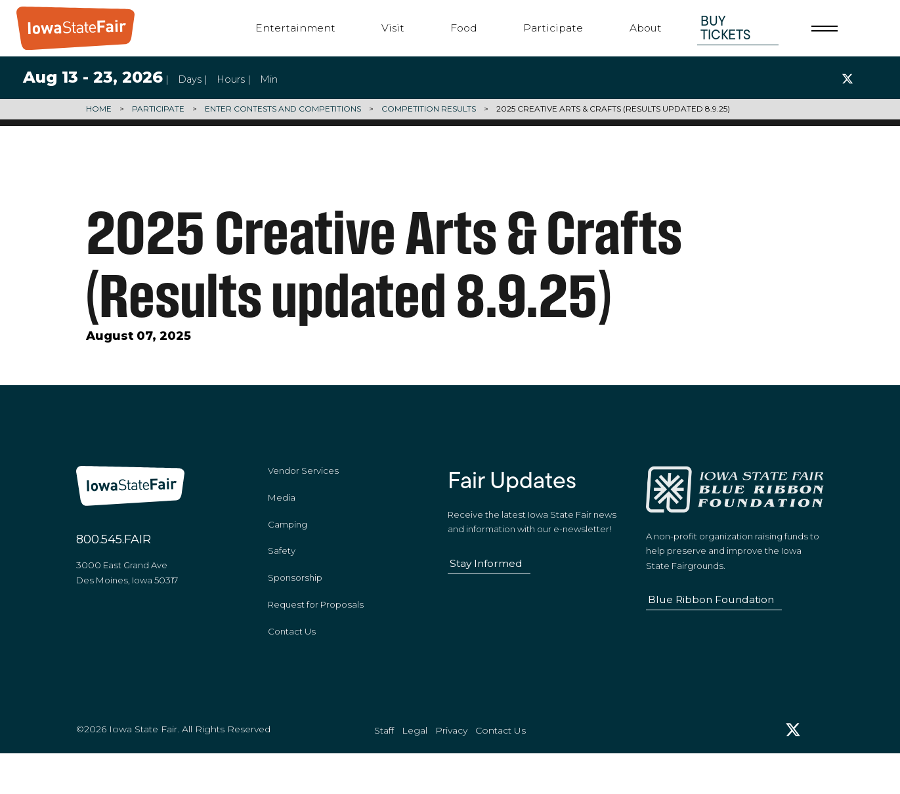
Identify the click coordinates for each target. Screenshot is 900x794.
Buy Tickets (725, 27)
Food (463, 28)
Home (99, 109)
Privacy (451, 768)
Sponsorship (295, 601)
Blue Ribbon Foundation (711, 623)
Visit (392, 28)
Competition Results (428, 109)
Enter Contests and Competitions (283, 109)
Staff (384, 768)
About (646, 28)
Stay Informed (486, 587)
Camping (287, 548)
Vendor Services (303, 494)
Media (281, 521)
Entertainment (295, 28)
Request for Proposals (316, 628)
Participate (553, 28)
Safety (281, 575)
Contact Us (292, 655)
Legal (414, 768)
